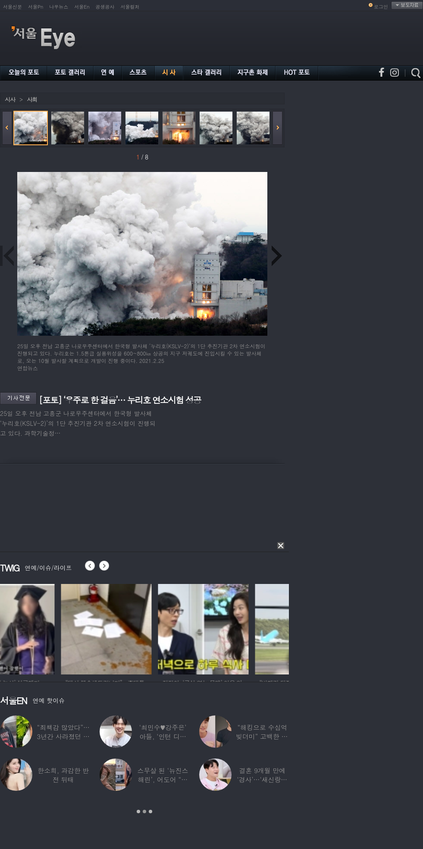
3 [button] (150, 811)
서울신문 (12, 6)
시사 (10, 99)
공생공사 (105, 6)
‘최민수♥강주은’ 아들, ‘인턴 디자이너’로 (162, 736)
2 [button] (144, 811)
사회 (32, 99)
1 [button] (138, 811)
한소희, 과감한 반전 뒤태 (63, 775)
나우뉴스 (58, 6)
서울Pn (35, 6)
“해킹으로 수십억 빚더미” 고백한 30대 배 (262, 736)
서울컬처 (130, 6)
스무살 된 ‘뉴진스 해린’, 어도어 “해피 (163, 779)
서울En (81, 6)
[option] (45, 628)
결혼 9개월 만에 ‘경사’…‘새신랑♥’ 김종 (262, 779)
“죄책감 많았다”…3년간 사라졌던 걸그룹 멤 (63, 736)
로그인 (381, 6)
